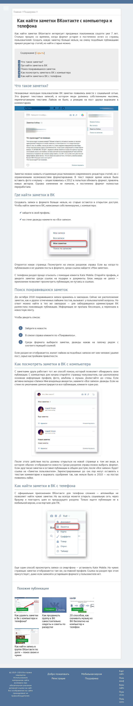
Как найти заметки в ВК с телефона (39, 76)
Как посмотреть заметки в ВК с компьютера (44, 72)
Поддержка (22, 609)
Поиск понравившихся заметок (36, 69)
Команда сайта (123, 686)
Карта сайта (122, 672)
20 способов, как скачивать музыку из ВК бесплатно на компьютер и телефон (81, 621)
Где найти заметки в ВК (32, 65)
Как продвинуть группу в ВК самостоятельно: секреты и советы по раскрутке (53, 621)
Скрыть (40, 52)
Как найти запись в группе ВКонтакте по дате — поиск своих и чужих (27, 651)
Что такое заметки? (30, 61)
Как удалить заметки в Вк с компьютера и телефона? (26, 618)
